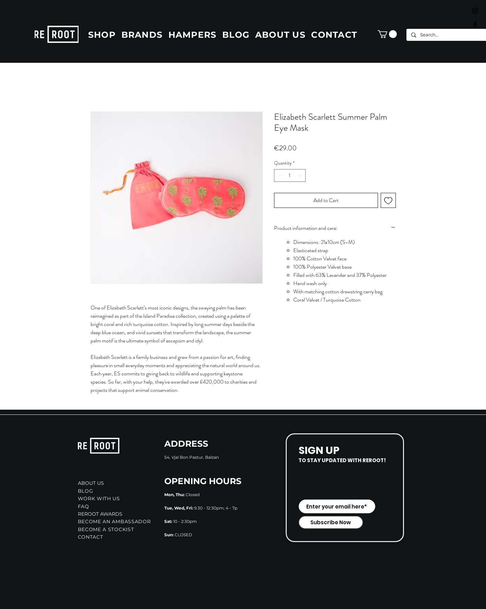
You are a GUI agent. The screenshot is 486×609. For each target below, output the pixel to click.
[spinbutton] (290, 175)
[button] (387, 34)
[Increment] (300, 175)
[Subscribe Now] (330, 522)
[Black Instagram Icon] (475, 11)
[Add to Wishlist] (388, 200)
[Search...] (446, 35)
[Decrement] (279, 175)
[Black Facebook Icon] (475, 24)
